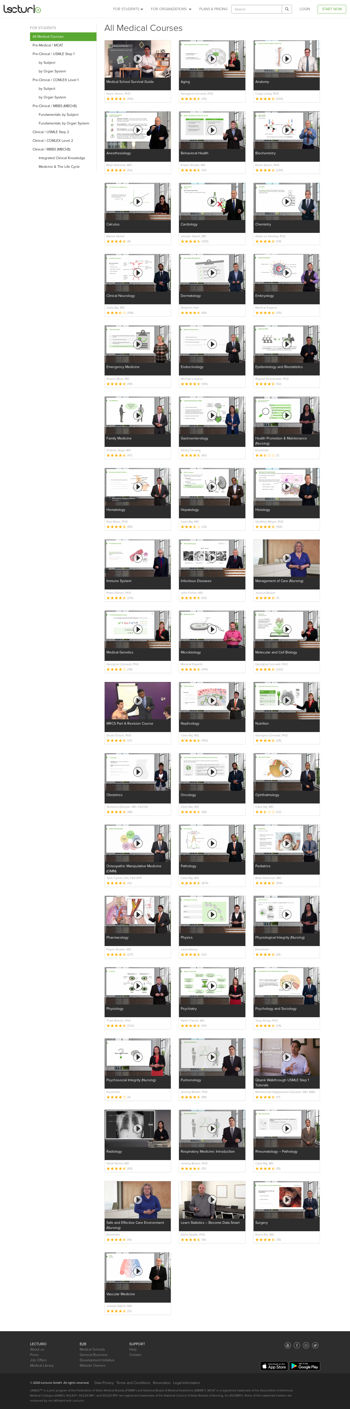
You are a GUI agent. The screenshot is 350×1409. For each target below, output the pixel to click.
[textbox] (256, 9)
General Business (94, 1355)
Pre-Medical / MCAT (48, 45)
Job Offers (38, 1360)
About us (37, 1349)
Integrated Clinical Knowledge (59, 158)
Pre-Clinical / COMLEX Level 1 (56, 80)
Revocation (162, 1383)
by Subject (44, 62)
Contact (135, 1355)
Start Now (332, 9)
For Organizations (171, 9)
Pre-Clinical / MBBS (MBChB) (55, 106)
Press (34, 1355)
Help (133, 1349)
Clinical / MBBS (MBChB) (51, 149)
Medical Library (42, 1365)
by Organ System (49, 71)
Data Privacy (104, 1383)
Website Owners (93, 1365)
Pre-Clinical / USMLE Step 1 (54, 54)
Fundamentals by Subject (55, 114)
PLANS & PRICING (213, 9)
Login (305, 9)
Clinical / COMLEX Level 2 (53, 141)
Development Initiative (97, 1360)
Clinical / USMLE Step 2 (51, 132)
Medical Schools (92, 1349)
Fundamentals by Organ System (61, 123)
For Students (128, 9)
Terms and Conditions (133, 1383)
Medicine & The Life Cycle (56, 167)
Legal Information (186, 1383)
